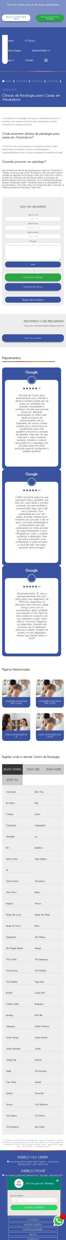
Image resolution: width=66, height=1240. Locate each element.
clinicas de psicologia (37, 81)
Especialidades (39, 50)
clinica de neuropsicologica (52, 81)
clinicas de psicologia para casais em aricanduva (9, 89)
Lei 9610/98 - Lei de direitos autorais (36, 1146)
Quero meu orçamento (33, 338)
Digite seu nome (33, 215)
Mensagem (33, 241)
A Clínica (30, 40)
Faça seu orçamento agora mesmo (16, 18)
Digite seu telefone (33, 232)
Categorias (21, 81)
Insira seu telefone (16, 1196)
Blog (9, 60)
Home (10, 40)
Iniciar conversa (34, 1207)
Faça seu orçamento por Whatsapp (50, 18)
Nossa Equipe (14, 50)
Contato (29, 60)
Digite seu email (33, 223)
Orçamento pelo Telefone (33, 287)
